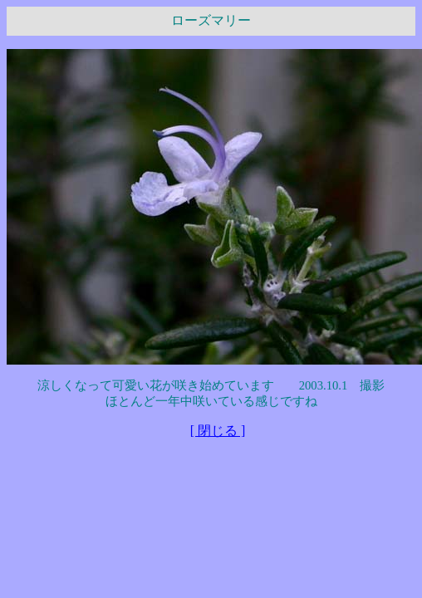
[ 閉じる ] (218, 431)
